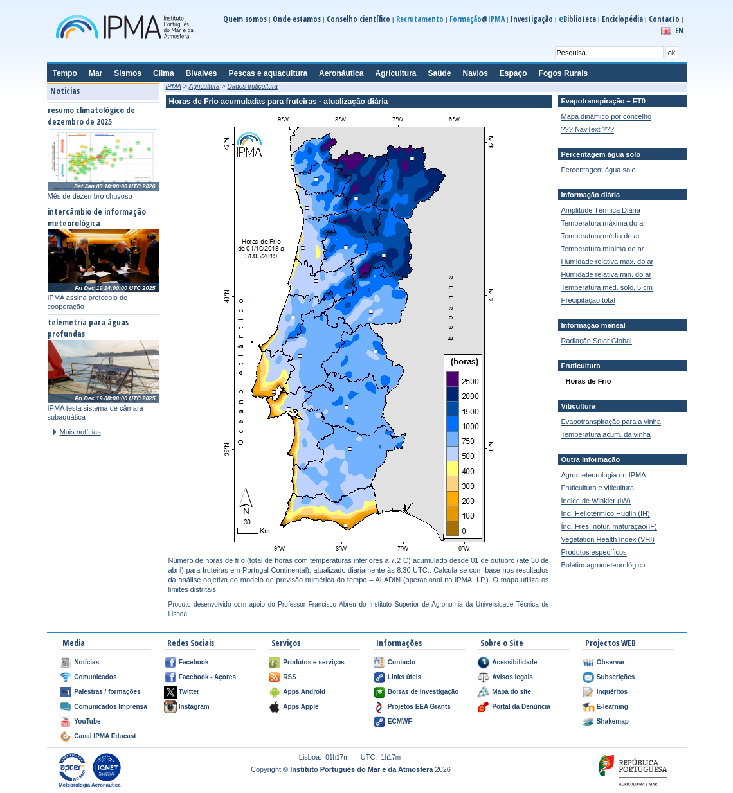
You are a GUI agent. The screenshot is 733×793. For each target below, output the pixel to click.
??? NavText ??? (588, 129)
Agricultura (204, 86)
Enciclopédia (622, 18)
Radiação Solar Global (596, 340)
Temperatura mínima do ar (602, 249)
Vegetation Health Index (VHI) (608, 539)
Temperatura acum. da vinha (606, 434)
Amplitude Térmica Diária (600, 210)
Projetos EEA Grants (419, 706)
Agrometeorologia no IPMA (603, 475)
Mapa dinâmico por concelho (606, 116)
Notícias (86, 662)
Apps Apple (300, 706)
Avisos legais (512, 677)
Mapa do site (511, 691)
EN (679, 30)
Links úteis (404, 677)
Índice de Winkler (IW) (596, 500)
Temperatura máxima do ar (603, 223)
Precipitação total (588, 300)
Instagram (194, 706)
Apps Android (304, 691)
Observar (611, 662)
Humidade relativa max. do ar (607, 261)
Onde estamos (297, 18)
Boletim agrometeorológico (603, 565)
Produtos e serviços (314, 662)
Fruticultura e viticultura (598, 488)
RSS (289, 677)
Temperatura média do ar (600, 236)
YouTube (87, 721)
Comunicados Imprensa (110, 706)
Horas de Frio (588, 381)
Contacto (664, 18)
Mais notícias (80, 432)
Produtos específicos (594, 552)
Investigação (532, 18)
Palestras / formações (107, 691)
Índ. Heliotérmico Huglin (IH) (605, 513)
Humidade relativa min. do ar (606, 274)
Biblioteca (577, 18)
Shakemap (613, 721)
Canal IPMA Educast (105, 736)
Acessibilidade (514, 662)
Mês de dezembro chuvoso (90, 196)
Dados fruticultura (252, 86)
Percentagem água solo (598, 170)
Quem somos (245, 18)
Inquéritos (612, 691)
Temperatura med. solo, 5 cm (607, 287)
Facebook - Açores (207, 677)
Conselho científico (358, 18)
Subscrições (616, 677)
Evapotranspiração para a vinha (611, 421)
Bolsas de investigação (423, 691)
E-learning (612, 706)
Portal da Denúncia (521, 706)
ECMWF (400, 721)
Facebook (194, 662)
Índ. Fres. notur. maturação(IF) (609, 526)
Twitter (189, 691)
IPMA (173, 86)
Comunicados (95, 677)
